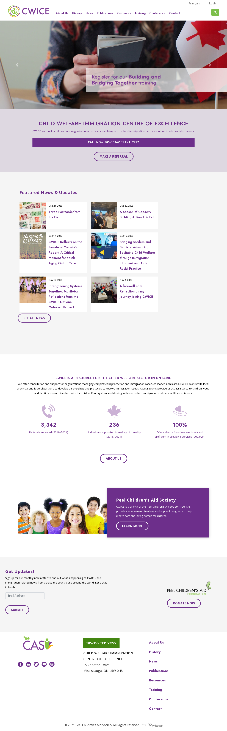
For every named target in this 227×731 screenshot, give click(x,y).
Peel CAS (28, 11)
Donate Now (184, 603)
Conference (157, 13)
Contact (174, 13)
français (194, 3)
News (89, 13)
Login (213, 3)
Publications (105, 13)
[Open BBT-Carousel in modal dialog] (113, 65)
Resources (124, 13)
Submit (17, 610)
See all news (34, 318)
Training (140, 13)
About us (62, 13)
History (77, 13)
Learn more (132, 526)
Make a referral (113, 156)
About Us (113, 458)
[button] (17, 65)
